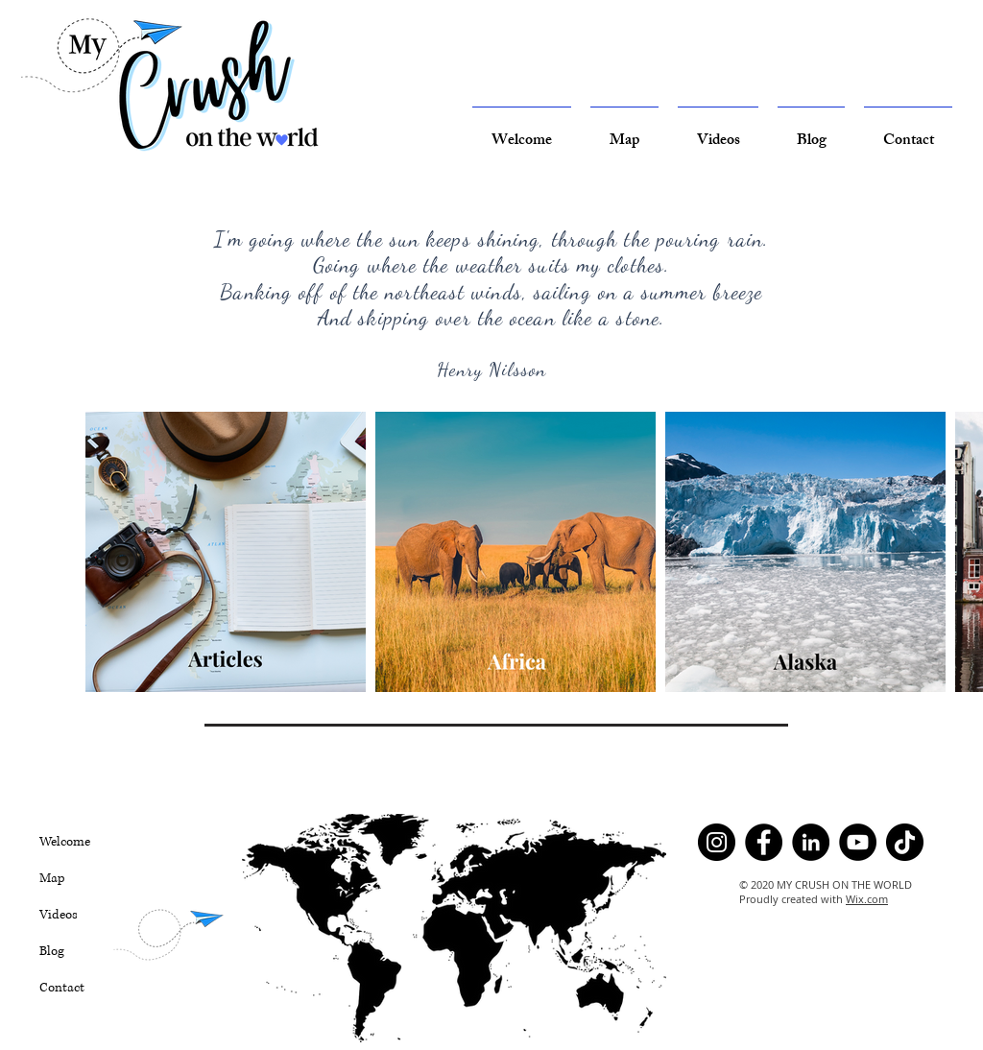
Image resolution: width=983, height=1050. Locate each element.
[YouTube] (857, 842)
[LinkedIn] (810, 842)
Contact (61, 987)
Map (52, 878)
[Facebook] (763, 842)
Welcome (64, 841)
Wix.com (867, 899)
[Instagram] (716, 842)
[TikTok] (904, 842)
